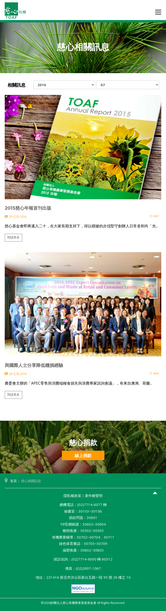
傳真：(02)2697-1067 (83, 568)
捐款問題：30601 (83, 517)
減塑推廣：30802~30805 (83, 550)
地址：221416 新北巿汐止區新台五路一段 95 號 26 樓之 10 (83, 577)
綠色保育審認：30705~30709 (83, 543)
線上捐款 (83, 455)
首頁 (13, 481)
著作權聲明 (93, 495)
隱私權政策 (72, 495)
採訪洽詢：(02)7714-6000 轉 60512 (83, 559)
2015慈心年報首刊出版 (28, 208)
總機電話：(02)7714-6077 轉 (83, 504)
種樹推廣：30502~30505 (83, 530)
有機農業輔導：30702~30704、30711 (83, 537)
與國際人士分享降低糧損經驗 (34, 365)
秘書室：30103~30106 (83, 511)
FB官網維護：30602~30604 (83, 524)
